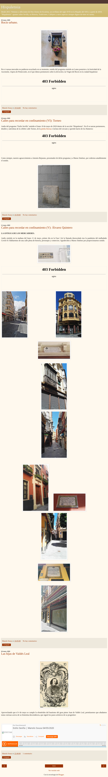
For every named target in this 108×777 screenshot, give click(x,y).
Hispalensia (10, 7)
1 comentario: (27, 754)
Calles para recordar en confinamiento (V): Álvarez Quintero (36, 227)
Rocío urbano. (9, 22)
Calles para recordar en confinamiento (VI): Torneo (31, 120)
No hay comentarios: (30, 108)
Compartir (6, 112)
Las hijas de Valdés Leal (15, 653)
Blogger (61, 775)
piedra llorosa (46, 129)
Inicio (54, 766)
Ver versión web (54, 770)
